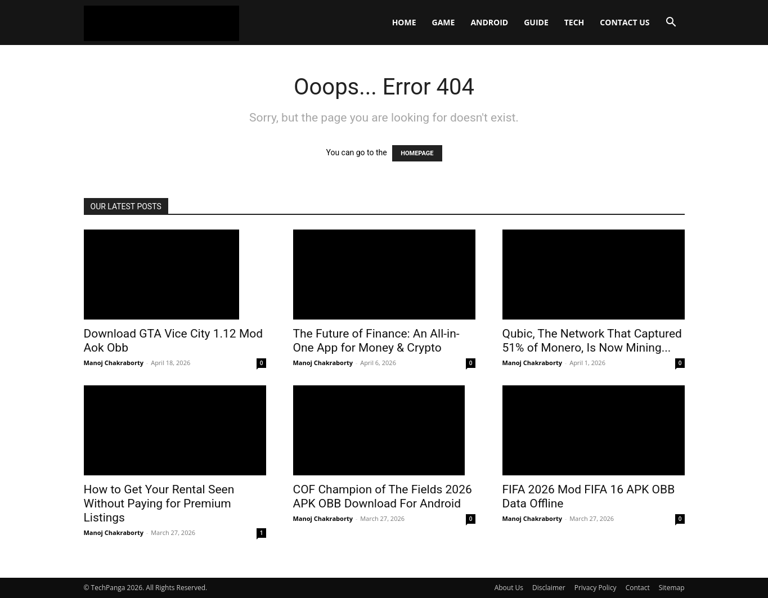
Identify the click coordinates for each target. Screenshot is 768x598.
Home (404, 22)
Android (489, 22)
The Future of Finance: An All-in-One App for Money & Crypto (376, 340)
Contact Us (624, 22)
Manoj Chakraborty (113, 362)
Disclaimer (548, 587)
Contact (638, 587)
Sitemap (672, 587)
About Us (509, 587)
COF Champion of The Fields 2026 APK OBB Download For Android (382, 496)
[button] (671, 23)
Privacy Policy (595, 587)
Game (443, 22)
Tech (574, 22)
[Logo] (161, 22)
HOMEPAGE (417, 153)
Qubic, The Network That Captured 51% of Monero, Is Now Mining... (592, 340)
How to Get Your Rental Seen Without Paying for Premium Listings (159, 503)
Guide (536, 22)
